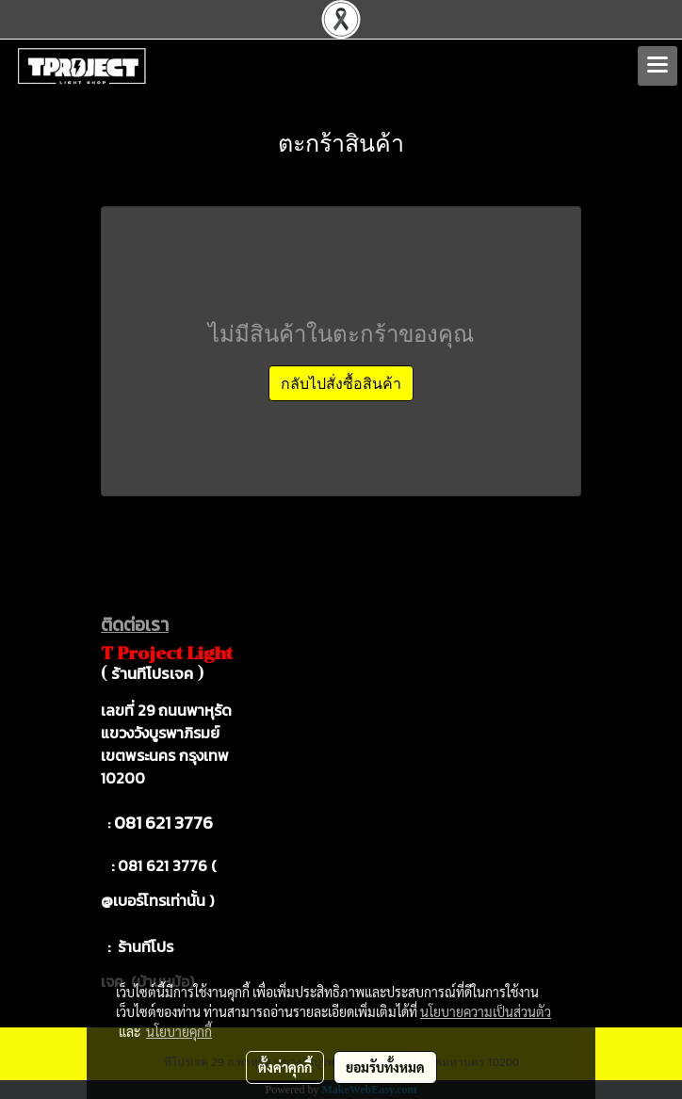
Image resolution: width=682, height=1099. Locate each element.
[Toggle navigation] (657, 66)
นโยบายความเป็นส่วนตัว (485, 1011)
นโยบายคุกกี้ (179, 1031)
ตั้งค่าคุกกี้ (285, 1067)
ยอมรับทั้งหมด (385, 1067)
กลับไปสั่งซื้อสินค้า (341, 383)
